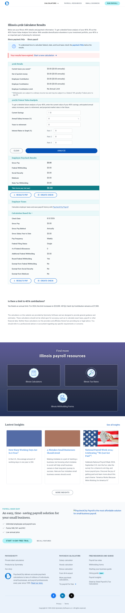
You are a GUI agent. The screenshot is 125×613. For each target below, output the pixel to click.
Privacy (58, 604)
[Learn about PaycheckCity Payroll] (98, 524)
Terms (66, 604)
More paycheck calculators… (65, 579)
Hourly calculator (66, 565)
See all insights (113, 425)
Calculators (51, 3)
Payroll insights (95, 577)
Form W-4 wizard (66, 573)
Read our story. (37, 583)
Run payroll (112, 3)
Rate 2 (49, 137)
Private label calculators (14, 560)
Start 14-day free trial (17, 541)
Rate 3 (49, 143)
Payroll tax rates (95, 560)
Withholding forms (96, 565)
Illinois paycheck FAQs (16, 39)
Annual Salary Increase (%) (22, 119)
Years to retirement (19, 125)
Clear (16, 151)
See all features (44, 541)
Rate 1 (49, 131)
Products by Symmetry (14, 565)
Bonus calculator (66, 569)
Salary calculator (66, 560)
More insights (62, 492)
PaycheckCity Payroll (60, 207)
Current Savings (18, 113)
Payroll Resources (73, 3)
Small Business (93, 3)
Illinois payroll (32, 39)
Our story (8, 569)
